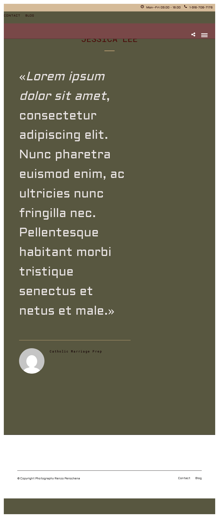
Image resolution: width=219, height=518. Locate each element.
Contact (12, 15)
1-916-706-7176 (198, 7)
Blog (29, 15)
